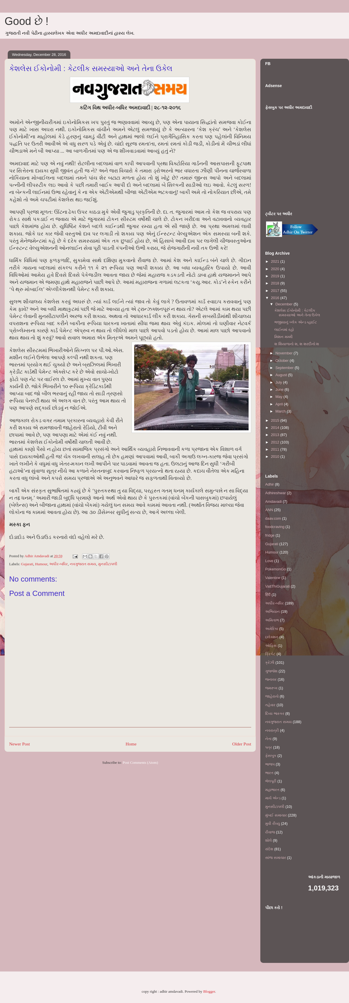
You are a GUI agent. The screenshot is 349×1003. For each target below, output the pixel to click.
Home (131, 743)
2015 (275, 420)
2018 (275, 283)
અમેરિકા (271, 629)
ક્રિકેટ (270, 654)
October (282, 360)
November (284, 353)
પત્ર (268, 747)
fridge (270, 535)
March (281, 411)
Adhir (269, 484)
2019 (275, 276)
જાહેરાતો (272, 696)
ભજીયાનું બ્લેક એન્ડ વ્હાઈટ (295, 322)
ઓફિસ (271, 645)
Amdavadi (273, 501)
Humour (41, 564)
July (279, 382)
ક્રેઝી (269, 662)
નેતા (268, 739)
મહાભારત (272, 790)
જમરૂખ (271, 688)
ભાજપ (270, 764)
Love (269, 561)
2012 (275, 442)
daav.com (273, 518)
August (281, 375)
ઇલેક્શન (271, 637)
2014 (275, 427)
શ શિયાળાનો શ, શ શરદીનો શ (296, 344)
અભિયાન (272, 611)
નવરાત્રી (272, 730)
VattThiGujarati (277, 586)
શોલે (268, 840)
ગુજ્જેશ (271, 671)
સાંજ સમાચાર (275, 857)
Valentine (272, 578)
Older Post (241, 743)
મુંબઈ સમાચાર (276, 815)
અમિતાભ (272, 620)
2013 (275, 435)
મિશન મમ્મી (283, 337)
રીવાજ (270, 832)
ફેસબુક (270, 755)
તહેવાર (270, 705)
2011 (275, 449)
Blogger (209, 991)
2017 (275, 290)
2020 (275, 269)
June (280, 389)
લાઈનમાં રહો (284, 329)
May (279, 396)
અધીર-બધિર (58, 564)
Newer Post (19, 743)
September (285, 368)
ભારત (269, 773)
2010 (275, 456)
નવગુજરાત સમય (83, 564)
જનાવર (271, 679)
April (279, 404)
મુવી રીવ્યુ (272, 823)
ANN (269, 510)
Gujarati (27, 564)
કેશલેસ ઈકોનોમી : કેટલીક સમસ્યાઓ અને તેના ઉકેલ (297, 312)
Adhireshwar (275, 493)
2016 (275, 298)
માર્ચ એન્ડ (273, 798)
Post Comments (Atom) (140, 762)
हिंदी (268, 594)
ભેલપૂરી (270, 781)
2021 (275, 261)
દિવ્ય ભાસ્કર (274, 713)
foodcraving (274, 527)
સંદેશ (269, 849)
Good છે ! (27, 21)
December (284, 304)
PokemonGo (275, 569)
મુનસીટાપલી (107, 564)
